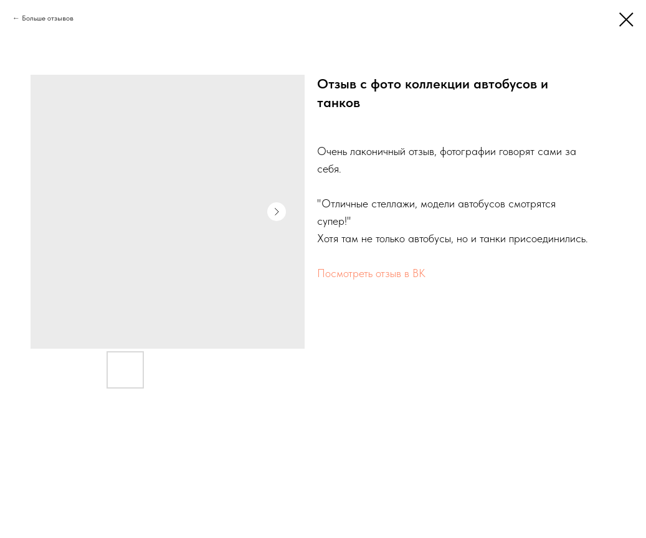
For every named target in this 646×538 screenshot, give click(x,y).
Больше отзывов (48, 18)
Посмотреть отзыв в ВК (371, 273)
